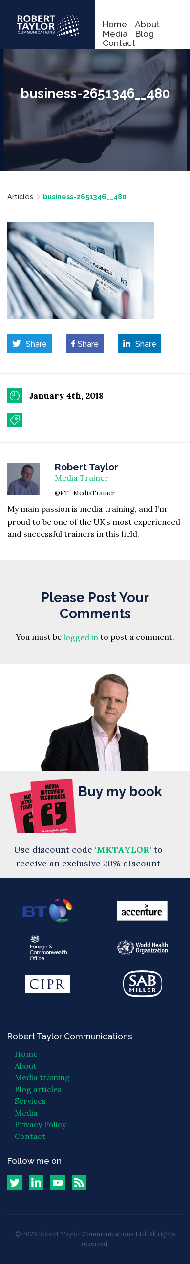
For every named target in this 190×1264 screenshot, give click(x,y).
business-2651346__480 (85, 196)
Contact (119, 43)
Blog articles (38, 1089)
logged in (80, 637)
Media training (42, 1077)
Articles (20, 196)
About (147, 24)
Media (115, 33)
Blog (144, 33)
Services (30, 1101)
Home (115, 24)
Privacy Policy (40, 1124)
